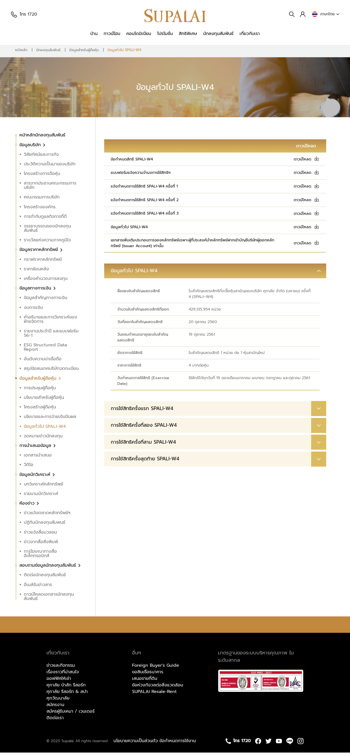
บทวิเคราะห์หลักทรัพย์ (43, 486)
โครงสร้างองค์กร (40, 209)
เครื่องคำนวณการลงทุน (46, 281)
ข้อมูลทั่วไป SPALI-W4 (124, 52)
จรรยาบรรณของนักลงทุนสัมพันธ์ (47, 230)
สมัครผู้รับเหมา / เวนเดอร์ (70, 714)
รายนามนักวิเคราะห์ (41, 496)
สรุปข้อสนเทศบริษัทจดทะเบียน (51, 371)
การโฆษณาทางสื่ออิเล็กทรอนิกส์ (40, 556)
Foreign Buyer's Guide (155, 668)
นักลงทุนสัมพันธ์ (218, 33)
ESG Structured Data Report (45, 349)
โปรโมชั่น (165, 33)
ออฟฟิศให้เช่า (58, 681)
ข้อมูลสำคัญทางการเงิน (45, 300)
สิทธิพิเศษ (188, 33)
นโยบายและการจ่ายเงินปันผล (50, 419)
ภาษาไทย (325, 14)
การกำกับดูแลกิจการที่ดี (45, 219)
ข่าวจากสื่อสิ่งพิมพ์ (41, 544)
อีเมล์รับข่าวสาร (38, 587)
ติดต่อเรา (55, 720)
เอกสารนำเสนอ (38, 457)
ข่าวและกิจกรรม (60, 668)
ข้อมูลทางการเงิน (36, 290)
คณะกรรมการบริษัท (42, 200)
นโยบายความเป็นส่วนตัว (136, 743)
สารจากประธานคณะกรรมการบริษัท (50, 188)
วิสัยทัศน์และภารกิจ (41, 157)
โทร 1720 (24, 14)
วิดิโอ (28, 467)
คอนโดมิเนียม (138, 33)
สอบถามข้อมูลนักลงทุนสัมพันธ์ (48, 567)
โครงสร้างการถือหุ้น (42, 176)
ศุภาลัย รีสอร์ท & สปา (67, 694)
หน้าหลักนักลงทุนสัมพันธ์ (42, 137)
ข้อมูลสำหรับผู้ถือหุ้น (84, 52)
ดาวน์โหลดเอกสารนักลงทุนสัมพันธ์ (49, 598)
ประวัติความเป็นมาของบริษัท (49, 166)
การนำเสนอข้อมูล (36, 448)
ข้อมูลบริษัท (30, 147)
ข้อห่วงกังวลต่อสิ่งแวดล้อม (157, 687)
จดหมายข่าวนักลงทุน (43, 438)
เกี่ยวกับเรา (250, 33)
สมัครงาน (55, 707)
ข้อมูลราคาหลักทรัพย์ (39, 252)
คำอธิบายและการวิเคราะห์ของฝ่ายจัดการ (50, 321)
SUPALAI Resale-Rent (154, 694)
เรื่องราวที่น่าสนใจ (62, 674)
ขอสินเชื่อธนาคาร (147, 674)
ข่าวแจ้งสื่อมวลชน (40, 534)
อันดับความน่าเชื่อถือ (43, 361)
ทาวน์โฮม (112, 33)
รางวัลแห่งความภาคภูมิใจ (47, 242)
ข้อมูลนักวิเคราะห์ (35, 477)
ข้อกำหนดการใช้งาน (177, 743)
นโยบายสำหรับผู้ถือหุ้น (44, 400)
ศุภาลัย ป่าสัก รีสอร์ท (66, 687)
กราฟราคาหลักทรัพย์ (43, 262)
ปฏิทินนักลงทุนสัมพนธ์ (44, 525)
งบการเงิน (33, 310)
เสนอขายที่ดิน (144, 681)
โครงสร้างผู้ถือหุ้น (40, 409)
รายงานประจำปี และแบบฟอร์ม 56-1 (51, 335)
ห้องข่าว (27, 505)
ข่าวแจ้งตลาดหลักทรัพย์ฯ (47, 515)
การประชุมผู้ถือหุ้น (40, 390)
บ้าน (94, 33)
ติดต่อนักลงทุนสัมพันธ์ (45, 577)
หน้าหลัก (21, 52)
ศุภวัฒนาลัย (57, 701)
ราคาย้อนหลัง (36, 271)
